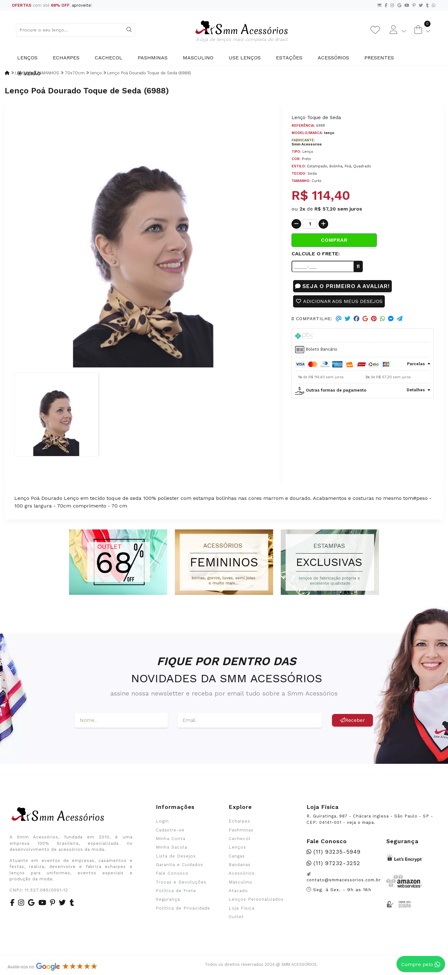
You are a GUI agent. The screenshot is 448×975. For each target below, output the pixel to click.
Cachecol (108, 58)
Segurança (168, 899)
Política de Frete (176, 890)
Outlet (236, 916)
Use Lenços (245, 58)
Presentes (379, 58)
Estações (289, 58)
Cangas (237, 855)
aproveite (81, 5)
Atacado (238, 890)
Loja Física (241, 908)
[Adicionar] (323, 224)
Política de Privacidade (183, 908)
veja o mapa (360, 822)
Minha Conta (170, 838)
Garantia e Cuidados (179, 864)
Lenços (27, 58)
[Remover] (296, 224)
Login (162, 821)
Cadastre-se (170, 829)
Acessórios (333, 58)
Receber (352, 720)
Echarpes (66, 58)
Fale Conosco (172, 873)
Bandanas (240, 864)
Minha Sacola (171, 847)
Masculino (198, 58)
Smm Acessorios (307, 144)
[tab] (362, 335)
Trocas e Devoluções (181, 881)
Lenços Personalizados (256, 899)
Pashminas (153, 58)
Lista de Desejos (176, 855)
